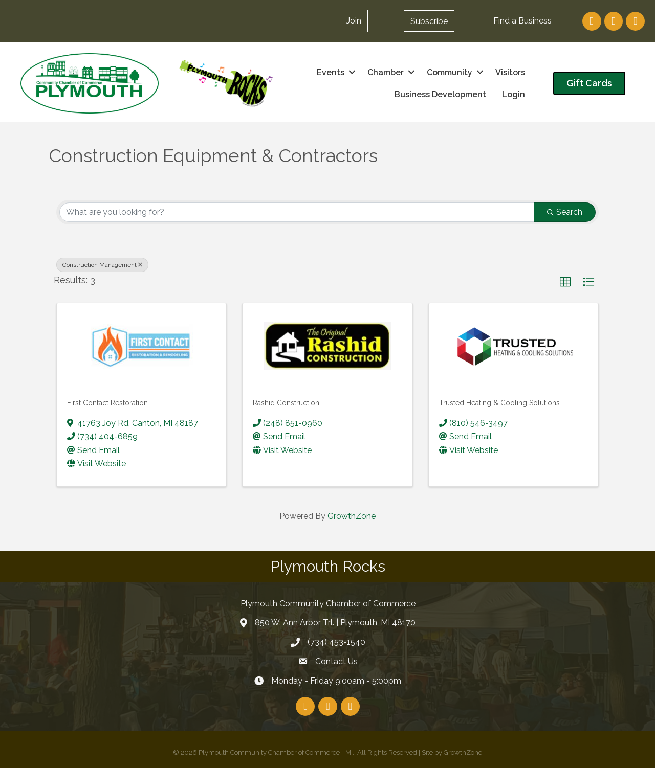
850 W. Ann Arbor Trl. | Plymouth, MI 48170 (335, 622)
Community (449, 72)
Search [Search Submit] (564, 212)
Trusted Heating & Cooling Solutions (499, 403)
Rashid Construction (286, 403)
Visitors (510, 72)
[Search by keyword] (296, 212)
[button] (429, 21)
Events (330, 72)
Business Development (440, 94)
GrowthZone (352, 516)
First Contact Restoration (107, 403)
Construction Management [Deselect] (102, 264)
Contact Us (336, 661)
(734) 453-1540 (336, 642)
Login (513, 94)
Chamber (385, 72)
